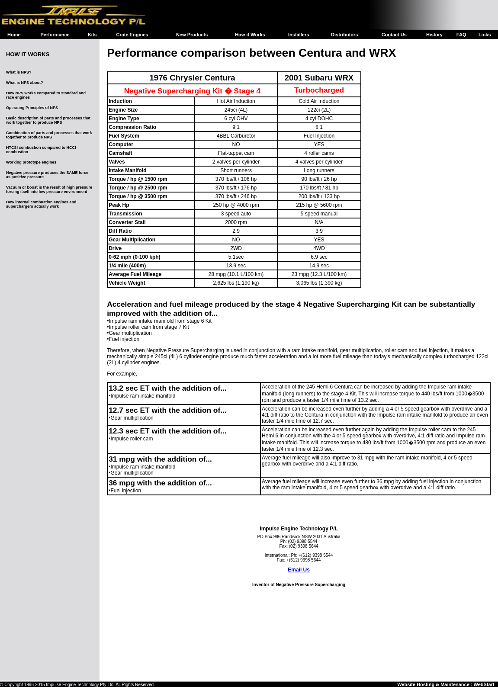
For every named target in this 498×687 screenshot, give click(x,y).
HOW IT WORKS (27, 54)
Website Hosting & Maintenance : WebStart (446, 684)
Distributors (344, 34)
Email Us (299, 570)
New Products (192, 34)
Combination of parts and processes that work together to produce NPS (49, 135)
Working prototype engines (31, 162)
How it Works (250, 34)
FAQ (461, 34)
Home (14, 34)
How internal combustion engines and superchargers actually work (41, 204)
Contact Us (394, 34)
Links (485, 34)
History (434, 34)
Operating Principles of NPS (32, 108)
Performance (54, 34)
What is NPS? (19, 72)
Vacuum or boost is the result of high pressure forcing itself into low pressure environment (49, 189)
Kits (92, 34)
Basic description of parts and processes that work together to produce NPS (48, 120)
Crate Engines (132, 34)
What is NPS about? (24, 82)
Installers (298, 34)
